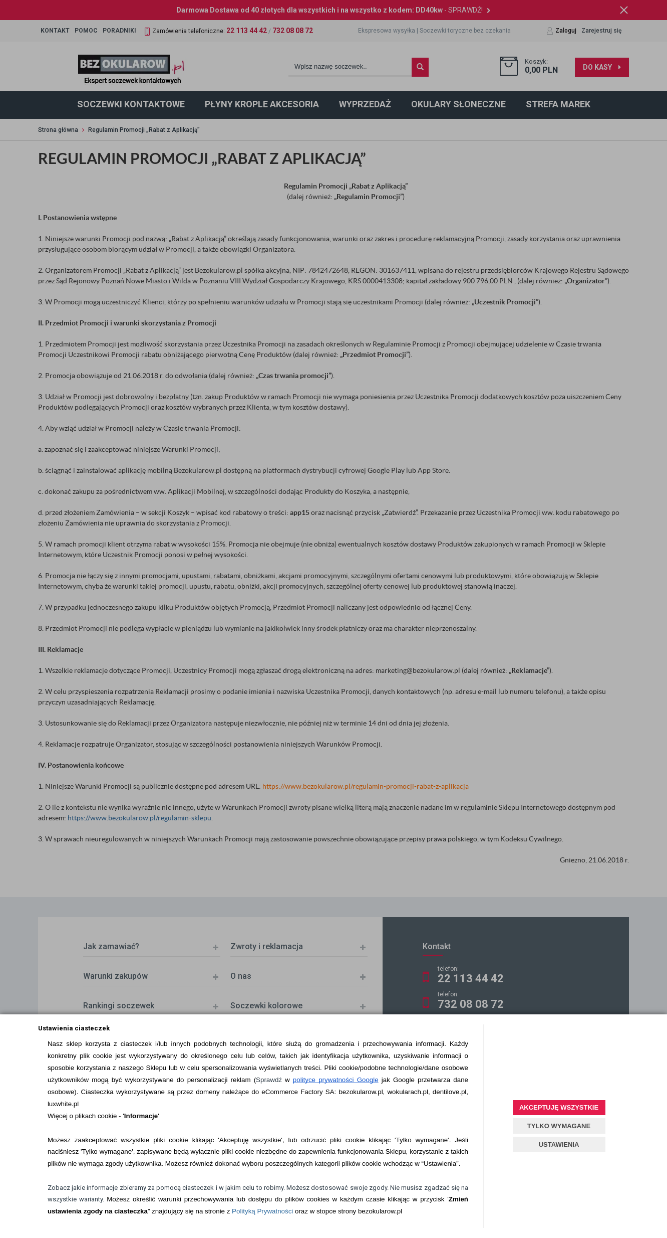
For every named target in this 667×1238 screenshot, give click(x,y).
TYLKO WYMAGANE (558, 1126)
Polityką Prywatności (262, 1211)
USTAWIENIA (559, 1144)
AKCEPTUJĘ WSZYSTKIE (558, 1107)
